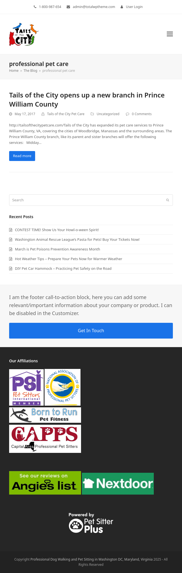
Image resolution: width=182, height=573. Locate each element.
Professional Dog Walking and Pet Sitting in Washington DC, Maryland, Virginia (91, 559)
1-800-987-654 (50, 6)
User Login (134, 6)
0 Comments (142, 114)
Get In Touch (91, 331)
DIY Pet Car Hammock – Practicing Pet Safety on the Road (63, 268)
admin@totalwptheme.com (94, 6)
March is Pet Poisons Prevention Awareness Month (57, 249)
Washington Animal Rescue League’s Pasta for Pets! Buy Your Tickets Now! (77, 239)
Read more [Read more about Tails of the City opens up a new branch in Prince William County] (22, 155)
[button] (170, 34)
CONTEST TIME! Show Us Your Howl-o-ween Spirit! (57, 229)
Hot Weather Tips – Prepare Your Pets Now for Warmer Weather (68, 258)
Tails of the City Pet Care (65, 114)
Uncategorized (108, 114)
